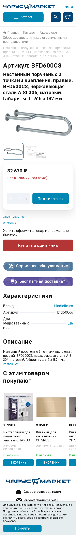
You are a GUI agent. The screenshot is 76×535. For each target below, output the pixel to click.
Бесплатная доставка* (38, 282)
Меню (68, 7)
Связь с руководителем (38, 492)
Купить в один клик (38, 246)
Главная (11, 32)
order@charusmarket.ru (38, 500)
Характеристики (14, 216)
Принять (22, 528)
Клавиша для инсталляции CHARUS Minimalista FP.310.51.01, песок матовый (49, 436)
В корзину (19, 462)
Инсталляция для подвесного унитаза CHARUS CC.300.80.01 (16, 436)
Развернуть (11, 364)
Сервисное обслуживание (38, 266)
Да (70, 323)
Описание (9, 222)
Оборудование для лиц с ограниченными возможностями (35, 39)
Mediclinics (63, 306)
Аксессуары (49, 32)
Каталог (29, 32)
